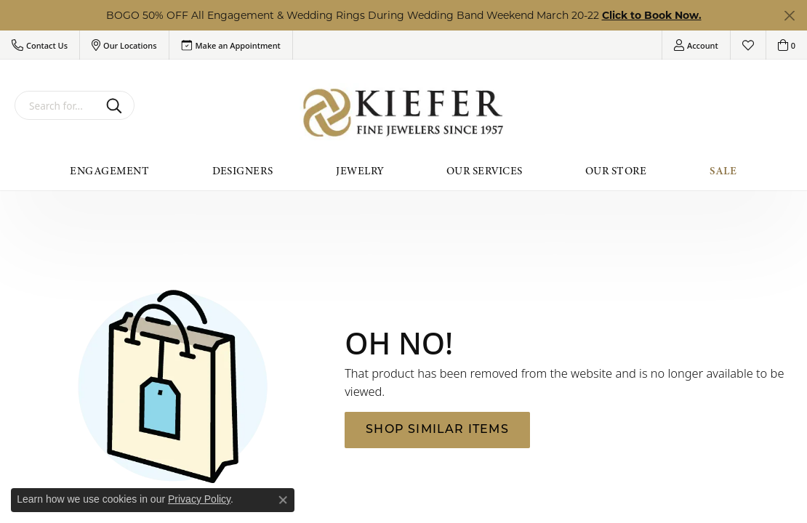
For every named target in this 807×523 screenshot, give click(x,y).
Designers (242, 170)
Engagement (109, 170)
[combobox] (57, 105)
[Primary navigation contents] (403, 170)
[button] (39, 45)
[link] (230, 45)
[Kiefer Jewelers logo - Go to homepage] (403, 113)
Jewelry (359, 170)
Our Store (615, 170)
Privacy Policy (199, 499)
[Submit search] (117, 105)
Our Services (484, 170)
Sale (723, 170)
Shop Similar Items (437, 430)
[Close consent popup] (282, 499)
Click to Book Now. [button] (652, 15)
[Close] (789, 16)
